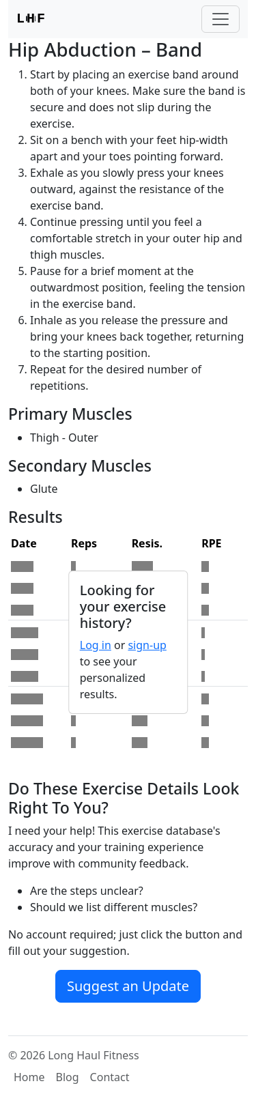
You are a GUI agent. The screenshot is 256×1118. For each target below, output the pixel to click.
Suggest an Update (128, 986)
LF (30, 19)
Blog (67, 1077)
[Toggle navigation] (220, 19)
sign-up (147, 645)
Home (29, 1077)
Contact (110, 1077)
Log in (95, 645)
